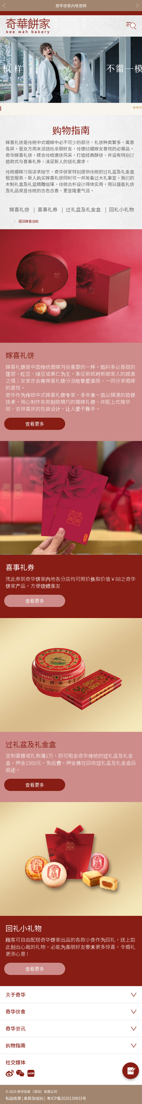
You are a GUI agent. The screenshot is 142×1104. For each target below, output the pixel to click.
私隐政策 (13, 1098)
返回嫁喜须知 (29, 221)
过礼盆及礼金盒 (83, 209)
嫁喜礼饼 (19, 209)
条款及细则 (33, 1098)
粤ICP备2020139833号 (66, 1098)
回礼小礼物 (121, 209)
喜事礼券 (48, 209)
